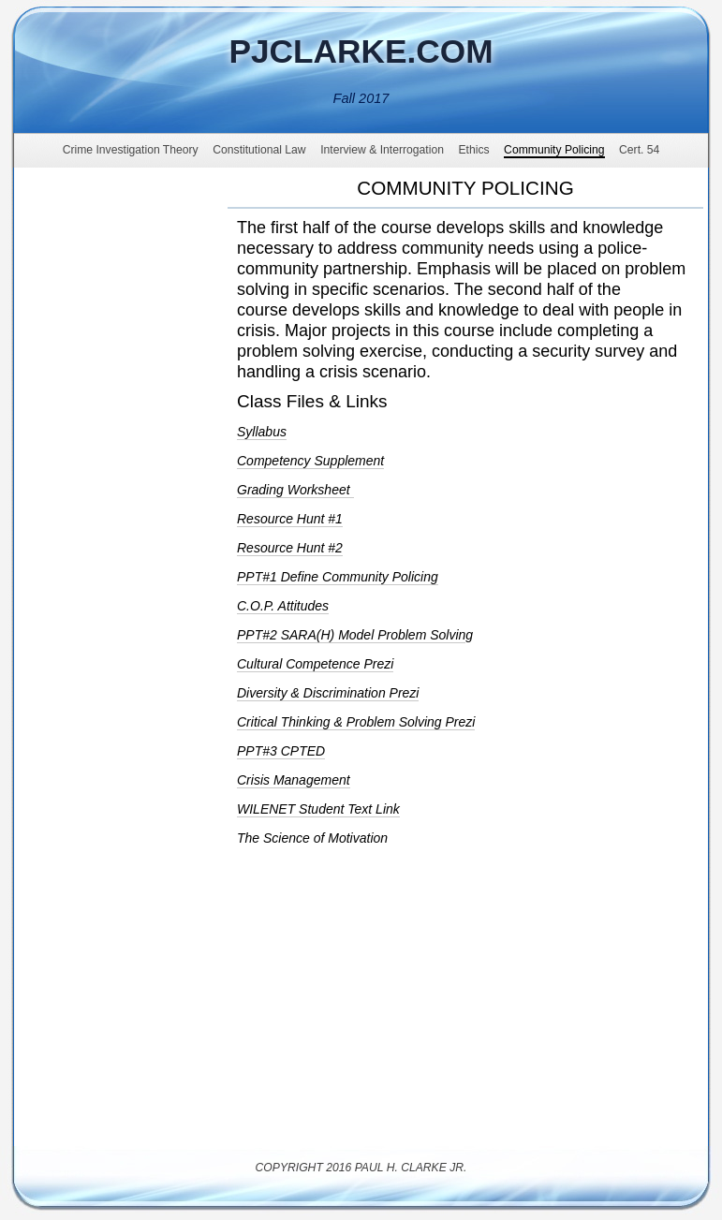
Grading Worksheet (295, 489)
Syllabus (262, 431)
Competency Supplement (310, 460)
